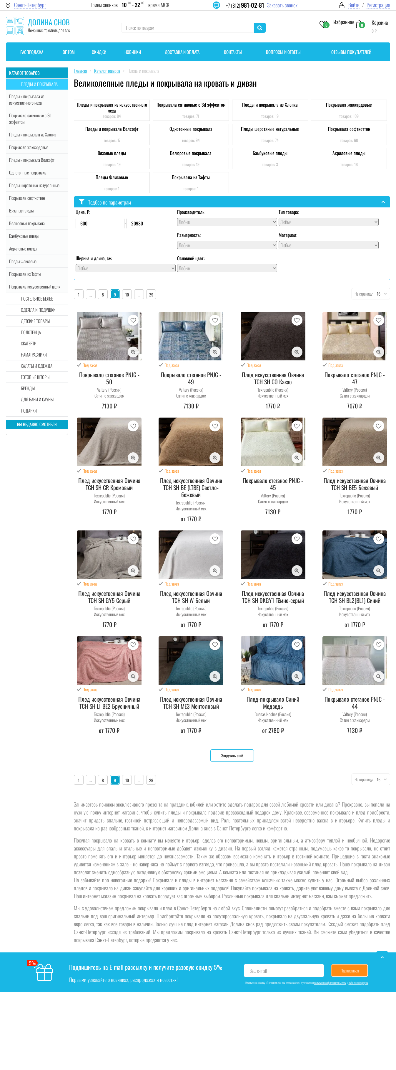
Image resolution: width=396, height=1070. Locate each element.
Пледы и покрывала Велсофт (31, 159)
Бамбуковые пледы (24, 236)
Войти (354, 5)
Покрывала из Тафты (25, 274)
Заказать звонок (282, 5)
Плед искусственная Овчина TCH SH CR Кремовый (109, 484)
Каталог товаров (24, 73)
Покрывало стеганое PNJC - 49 (191, 378)
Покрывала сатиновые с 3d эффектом (30, 118)
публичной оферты (358, 982)
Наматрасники (34, 354)
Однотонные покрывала (27, 172)
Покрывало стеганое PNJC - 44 (355, 702)
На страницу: (362, 294)
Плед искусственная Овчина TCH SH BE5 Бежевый (355, 484)
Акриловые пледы (23, 248)
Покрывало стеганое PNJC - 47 (355, 378)
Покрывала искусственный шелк (34, 286)
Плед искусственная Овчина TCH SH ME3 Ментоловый (191, 702)
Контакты (233, 52)
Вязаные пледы (21, 210)
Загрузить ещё (232, 755)
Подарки (29, 410)
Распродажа (31, 52)
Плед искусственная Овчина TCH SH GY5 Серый (109, 597)
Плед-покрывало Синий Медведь (273, 702)
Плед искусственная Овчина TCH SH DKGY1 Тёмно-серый (273, 597)
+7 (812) (245, 5)
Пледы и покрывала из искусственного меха (26, 99)
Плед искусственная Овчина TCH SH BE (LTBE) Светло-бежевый (191, 487)
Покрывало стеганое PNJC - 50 (109, 378)
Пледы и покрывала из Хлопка (32, 134)
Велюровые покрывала (27, 223)
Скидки (99, 52)
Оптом (69, 52)
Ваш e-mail (258, 970)
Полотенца (31, 332)
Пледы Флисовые (22, 261)
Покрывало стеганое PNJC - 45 (273, 484)
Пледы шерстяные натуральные (34, 185)
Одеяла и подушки (38, 309)
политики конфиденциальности (330, 982)
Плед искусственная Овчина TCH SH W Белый (191, 597)
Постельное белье (37, 298)
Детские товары (35, 321)
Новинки (132, 52)
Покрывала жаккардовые (28, 147)
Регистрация (378, 5)
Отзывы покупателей (351, 52)
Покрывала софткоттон (27, 197)
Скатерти (28, 343)
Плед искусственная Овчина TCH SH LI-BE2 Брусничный (109, 702)
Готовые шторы (35, 377)
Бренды (28, 388)
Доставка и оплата (182, 52)
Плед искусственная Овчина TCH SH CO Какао (273, 378)
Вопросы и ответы (283, 52)
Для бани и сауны (37, 399)
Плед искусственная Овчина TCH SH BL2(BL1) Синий (355, 597)
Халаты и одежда (36, 365)
